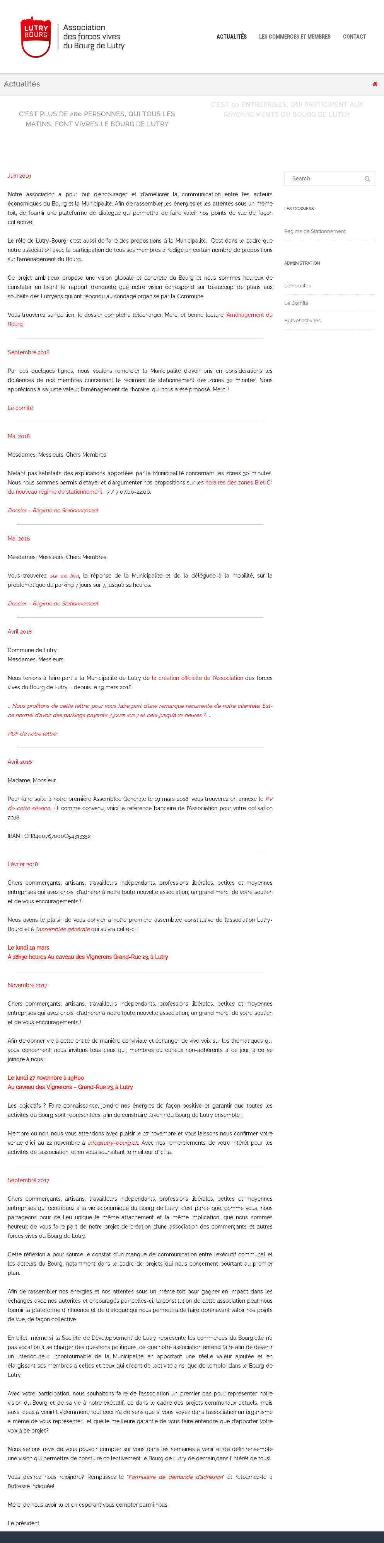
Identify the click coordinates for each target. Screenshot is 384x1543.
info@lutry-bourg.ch (113, 1143)
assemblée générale (64, 929)
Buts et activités (302, 320)
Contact (354, 36)
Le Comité (296, 303)
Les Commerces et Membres (295, 36)
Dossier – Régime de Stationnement (53, 510)
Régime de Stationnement (315, 231)
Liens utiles (297, 286)
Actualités (232, 36)
